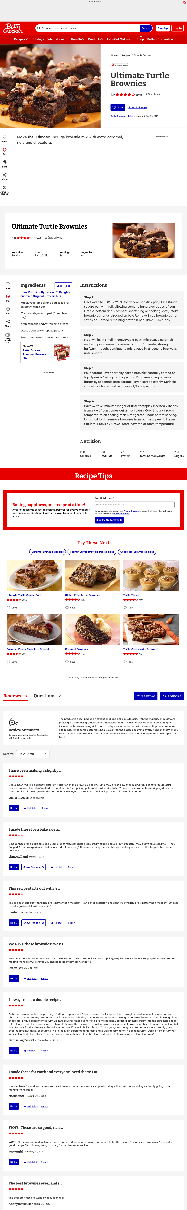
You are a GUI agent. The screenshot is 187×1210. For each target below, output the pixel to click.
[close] (184, 3)
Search (146, 28)
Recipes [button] (19, 39)
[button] (4, 151)
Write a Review (145, 695)
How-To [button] (76, 39)
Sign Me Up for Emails (109, 520)
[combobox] (87, 28)
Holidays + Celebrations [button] (48, 39)
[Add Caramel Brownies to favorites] (67, 662)
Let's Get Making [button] (118, 39)
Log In (177, 28)
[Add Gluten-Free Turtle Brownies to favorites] (67, 608)
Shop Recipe (63, 285)
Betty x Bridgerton (160, 39)
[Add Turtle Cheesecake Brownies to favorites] (125, 662)
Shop (140, 39)
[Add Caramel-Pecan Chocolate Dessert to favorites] (9, 662)
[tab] (15, 696)
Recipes (125, 55)
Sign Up (163, 28)
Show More (93, 1170)
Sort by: (8, 715)
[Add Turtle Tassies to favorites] (125, 608)
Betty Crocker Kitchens (123, 116)
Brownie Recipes (142, 55)
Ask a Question (172, 695)
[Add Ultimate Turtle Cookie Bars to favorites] (9, 608)
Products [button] (94, 39)
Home (114, 55)
